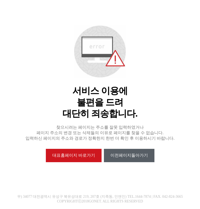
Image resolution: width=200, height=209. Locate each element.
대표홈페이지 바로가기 (73, 155)
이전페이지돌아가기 (129, 155)
